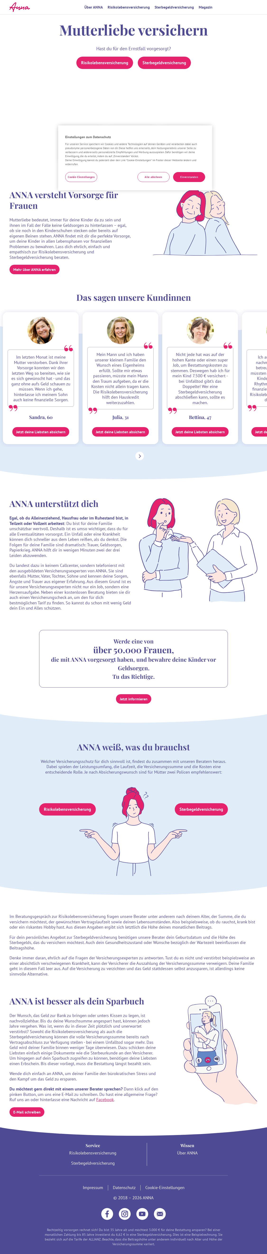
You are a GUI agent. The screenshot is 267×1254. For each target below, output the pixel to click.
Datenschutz (124, 1187)
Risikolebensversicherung (129, 7)
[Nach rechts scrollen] (139, 456)
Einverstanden (189, 177)
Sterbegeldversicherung (174, 7)
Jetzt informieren (133, 699)
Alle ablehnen (153, 177)
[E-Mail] (160, 1214)
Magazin (205, 7)
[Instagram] (125, 1214)
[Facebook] (107, 1214)
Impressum (93, 1187)
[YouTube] (142, 1214)
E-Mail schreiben (27, 1112)
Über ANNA (93, 7)
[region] (135, 157)
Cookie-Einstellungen (164, 1187)
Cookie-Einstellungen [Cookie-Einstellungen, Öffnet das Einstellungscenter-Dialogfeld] (81, 177)
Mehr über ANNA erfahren (34, 269)
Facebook (105, 1099)
